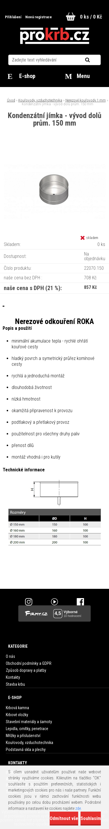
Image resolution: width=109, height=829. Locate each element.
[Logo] (54, 35)
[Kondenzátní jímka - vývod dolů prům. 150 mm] (55, 151)
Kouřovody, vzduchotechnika (40, 100)
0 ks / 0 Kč (91, 17)
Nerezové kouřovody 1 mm (85, 100)
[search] (95, 60)
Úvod (11, 100)
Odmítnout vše (64, 818)
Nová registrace (38, 17)
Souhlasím (91, 818)
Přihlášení (13, 17)
